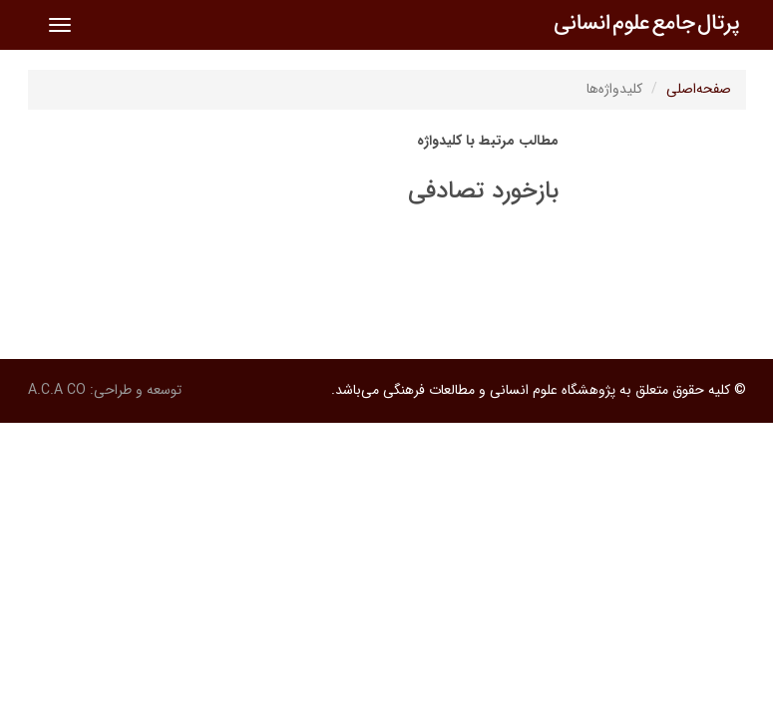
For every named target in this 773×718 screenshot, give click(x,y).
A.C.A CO (57, 390)
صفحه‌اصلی (698, 89)
